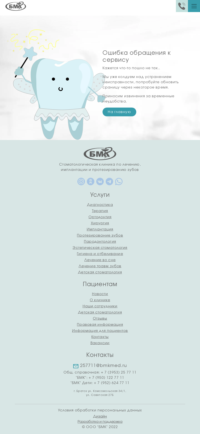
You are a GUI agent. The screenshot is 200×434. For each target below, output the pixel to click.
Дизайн (100, 416)
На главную (119, 112)
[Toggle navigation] (194, 6)
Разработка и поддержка (100, 421)
